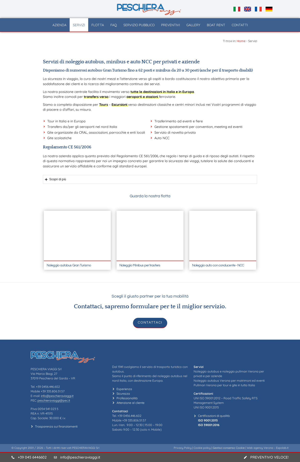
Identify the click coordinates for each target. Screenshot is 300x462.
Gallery (193, 25)
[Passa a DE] (269, 9)
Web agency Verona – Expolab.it (268, 448)
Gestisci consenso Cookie (229, 448)
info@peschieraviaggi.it (57, 396)
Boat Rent (216, 25)
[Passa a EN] (247, 9)
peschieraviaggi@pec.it (54, 400)
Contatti (240, 25)
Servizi (79, 25)
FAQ (113, 25)
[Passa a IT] (237, 9)
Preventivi (170, 25)
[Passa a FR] (258, 9)
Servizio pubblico (139, 25)
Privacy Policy (183, 448)
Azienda (59, 25)
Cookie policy (202, 448)
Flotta (97, 25)
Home (241, 41)
